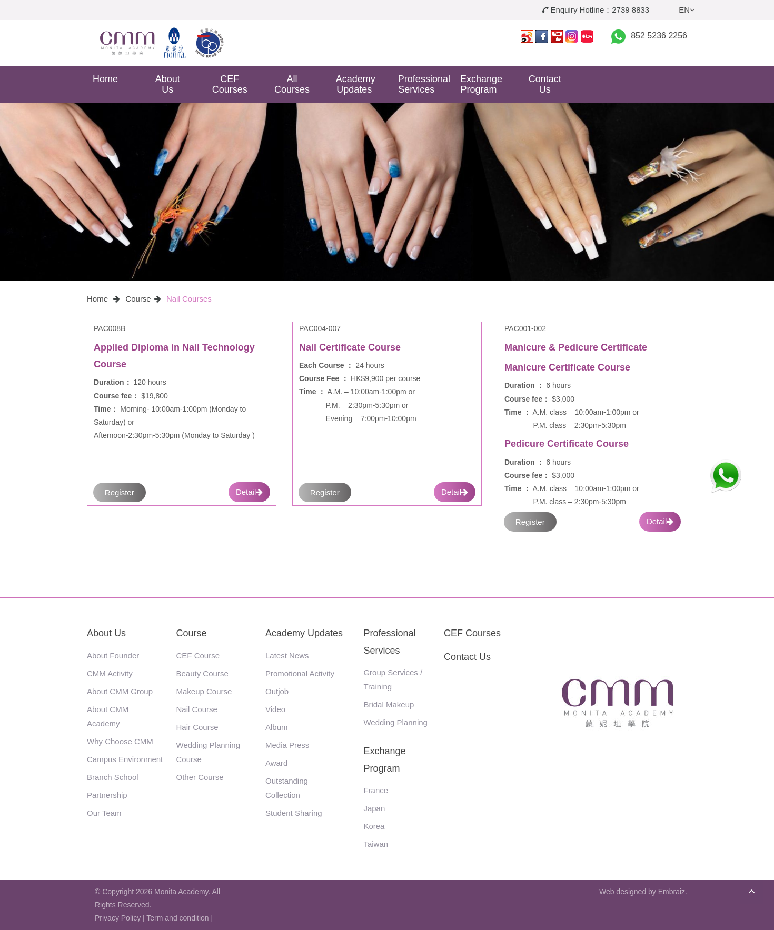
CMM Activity (110, 673)
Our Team (104, 812)
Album (276, 727)
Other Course (200, 777)
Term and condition (177, 918)
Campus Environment (125, 759)
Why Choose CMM (120, 741)
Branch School (112, 777)
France (375, 790)
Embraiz (671, 891)
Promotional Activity (299, 673)
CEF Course (198, 655)
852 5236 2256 (659, 35)
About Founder (113, 655)
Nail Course (196, 709)
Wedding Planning (395, 722)
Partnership (107, 795)
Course (138, 298)
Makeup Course (204, 691)
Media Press (287, 745)
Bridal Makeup (388, 704)
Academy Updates (355, 84)
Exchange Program (481, 84)
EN (687, 9)
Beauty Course (202, 673)
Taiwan (375, 843)
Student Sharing (293, 812)
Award (276, 762)
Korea (373, 826)
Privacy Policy (118, 918)
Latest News (287, 655)
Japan (374, 808)
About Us (167, 84)
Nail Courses (189, 298)
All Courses (292, 84)
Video (275, 709)
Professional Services (420, 84)
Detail (249, 491)
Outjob (277, 691)
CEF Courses (229, 84)
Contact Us (545, 84)
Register (119, 492)
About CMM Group (120, 691)
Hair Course (197, 727)
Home (105, 79)
